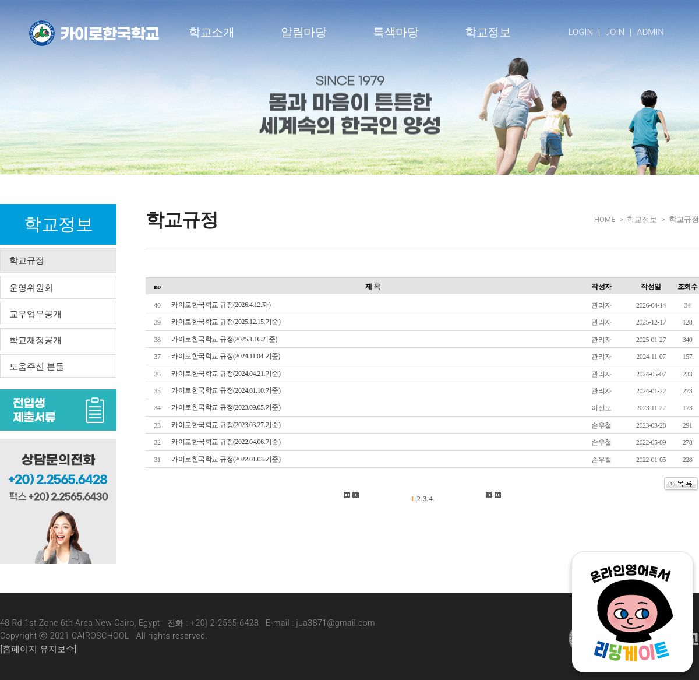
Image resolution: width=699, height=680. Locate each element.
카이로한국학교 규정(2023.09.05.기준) (226, 407)
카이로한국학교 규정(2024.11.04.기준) (225, 356)
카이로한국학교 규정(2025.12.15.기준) (226, 322)
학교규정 (26, 260)
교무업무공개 (35, 314)
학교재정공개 (35, 340)
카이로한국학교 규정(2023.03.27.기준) (226, 425)
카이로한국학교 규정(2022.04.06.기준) (226, 442)
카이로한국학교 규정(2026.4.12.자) (221, 305)
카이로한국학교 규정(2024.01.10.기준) (226, 390)
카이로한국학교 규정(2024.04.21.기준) (226, 373)
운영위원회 (31, 288)
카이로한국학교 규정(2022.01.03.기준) (226, 459)
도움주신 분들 (36, 366)
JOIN (614, 32)
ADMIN (650, 32)
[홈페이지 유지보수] (38, 649)
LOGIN (581, 32)
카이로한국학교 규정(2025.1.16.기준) (224, 339)
